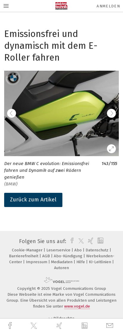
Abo (78, 250)
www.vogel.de (77, 306)
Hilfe (81, 261)
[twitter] (34, 326)
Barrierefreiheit (24, 255)
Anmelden (108, 6)
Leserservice (59, 250)
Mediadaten (62, 261)
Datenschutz (98, 250)
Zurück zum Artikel (33, 199)
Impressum (37, 261)
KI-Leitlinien (100, 261)
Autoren (61, 267)
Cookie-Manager (28, 250)
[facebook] (10, 325)
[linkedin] (85, 326)
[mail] (110, 325)
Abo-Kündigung (68, 255)
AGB (46, 255)
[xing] (60, 325)
